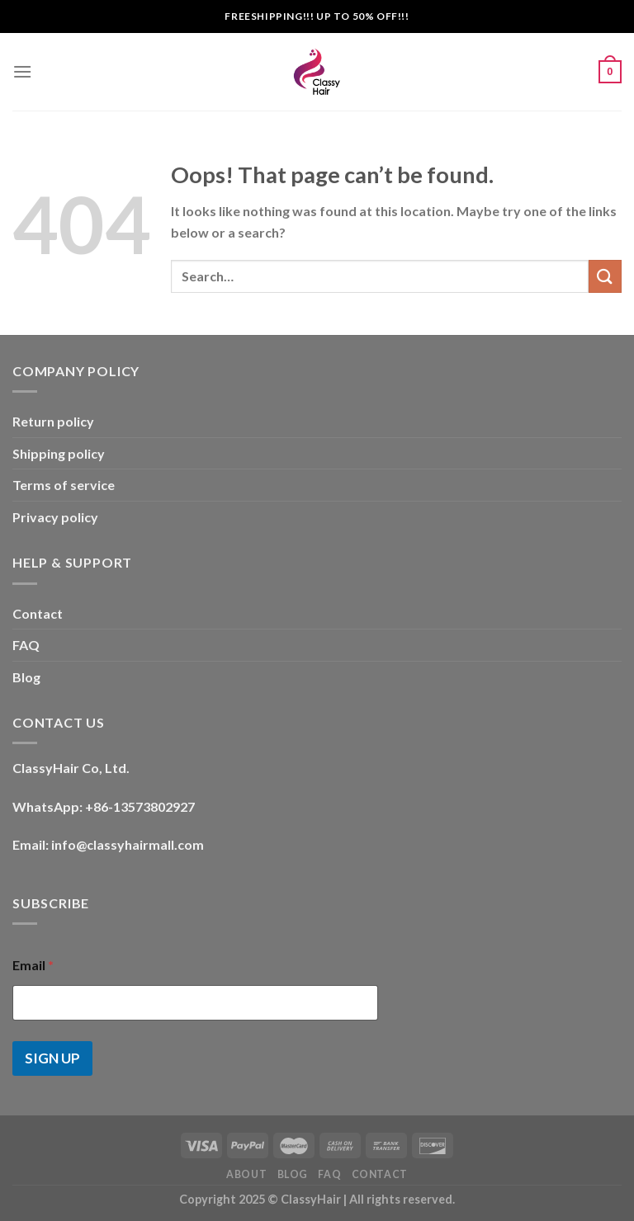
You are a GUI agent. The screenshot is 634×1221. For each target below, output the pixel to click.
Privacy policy (55, 517)
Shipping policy (58, 453)
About (246, 1174)
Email (33, 965)
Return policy (53, 421)
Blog (26, 677)
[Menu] (22, 71)
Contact (37, 613)
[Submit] (605, 276)
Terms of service (63, 485)
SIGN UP (52, 1058)
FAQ (26, 645)
